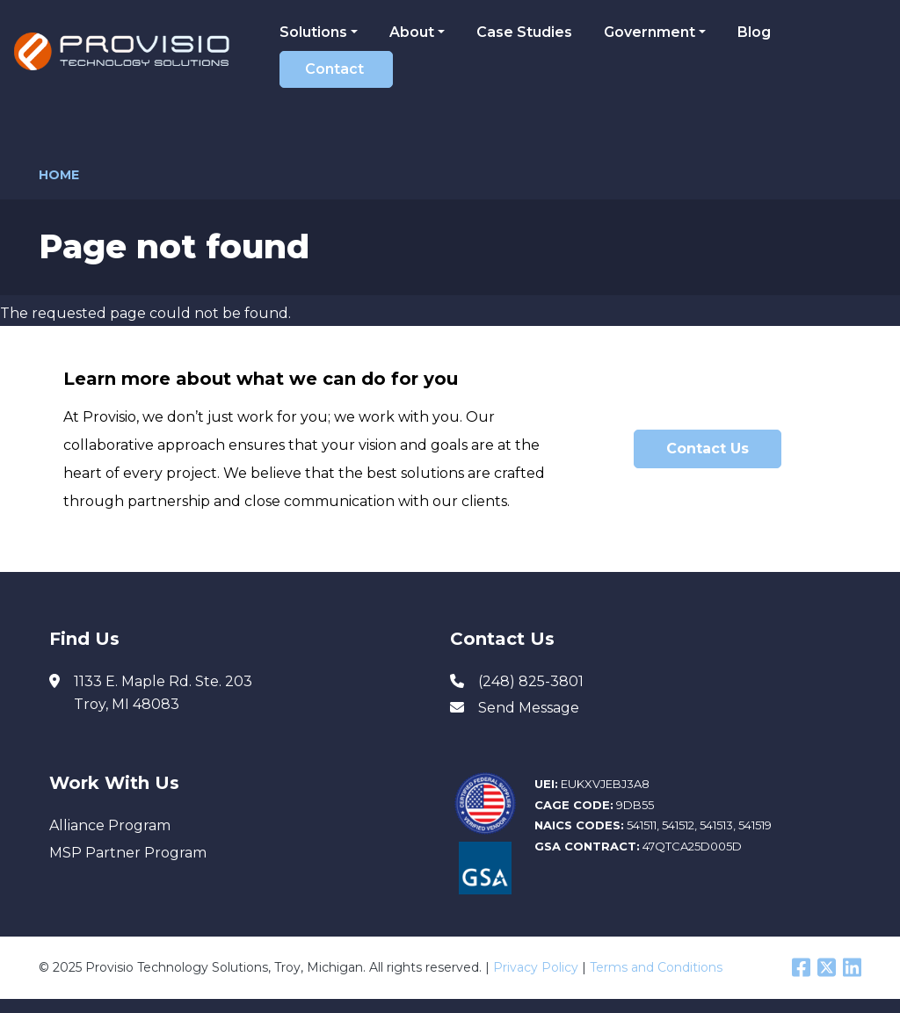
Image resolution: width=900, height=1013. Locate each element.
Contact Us (707, 448)
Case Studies (524, 32)
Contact (334, 69)
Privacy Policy (535, 967)
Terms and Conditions (656, 967)
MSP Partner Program (128, 852)
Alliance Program (110, 825)
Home (59, 175)
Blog (754, 32)
